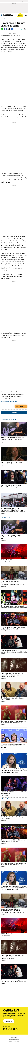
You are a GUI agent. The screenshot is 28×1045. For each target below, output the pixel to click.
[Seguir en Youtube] (14, 1029)
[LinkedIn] (12, 29)
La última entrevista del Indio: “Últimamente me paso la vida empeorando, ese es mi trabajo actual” (13, 583)
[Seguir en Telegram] (8, 1029)
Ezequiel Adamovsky (5, 561)
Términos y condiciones (14, 1041)
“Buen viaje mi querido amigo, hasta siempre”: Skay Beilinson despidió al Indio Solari (14, 652)
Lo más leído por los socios (8, 419)
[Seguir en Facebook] (6, 1029)
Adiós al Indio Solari (7, 560)
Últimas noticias (5, 799)
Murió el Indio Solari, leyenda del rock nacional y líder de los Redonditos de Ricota (12, 439)
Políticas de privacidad (14, 1039)
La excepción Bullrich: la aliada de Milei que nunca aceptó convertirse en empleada (13, 745)
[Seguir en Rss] (17, 1029)
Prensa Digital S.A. (14, 1037)
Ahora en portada (6, 517)
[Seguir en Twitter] (4, 1029)
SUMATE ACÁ (8, 1021)
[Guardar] (25, 29)
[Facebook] (5, 29)
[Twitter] (8, 29)
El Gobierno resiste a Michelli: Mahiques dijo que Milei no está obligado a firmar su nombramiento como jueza (14, 770)
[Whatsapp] (2, 29)
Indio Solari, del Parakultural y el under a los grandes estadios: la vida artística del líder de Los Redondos (13, 675)
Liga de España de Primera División (9, 401)
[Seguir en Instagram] (11, 1029)
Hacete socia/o (20, 15)
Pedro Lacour (4, 749)
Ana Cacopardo (4, 795)
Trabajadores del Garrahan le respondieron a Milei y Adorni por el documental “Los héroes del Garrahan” (13, 510)
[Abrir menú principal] (26, 15)
